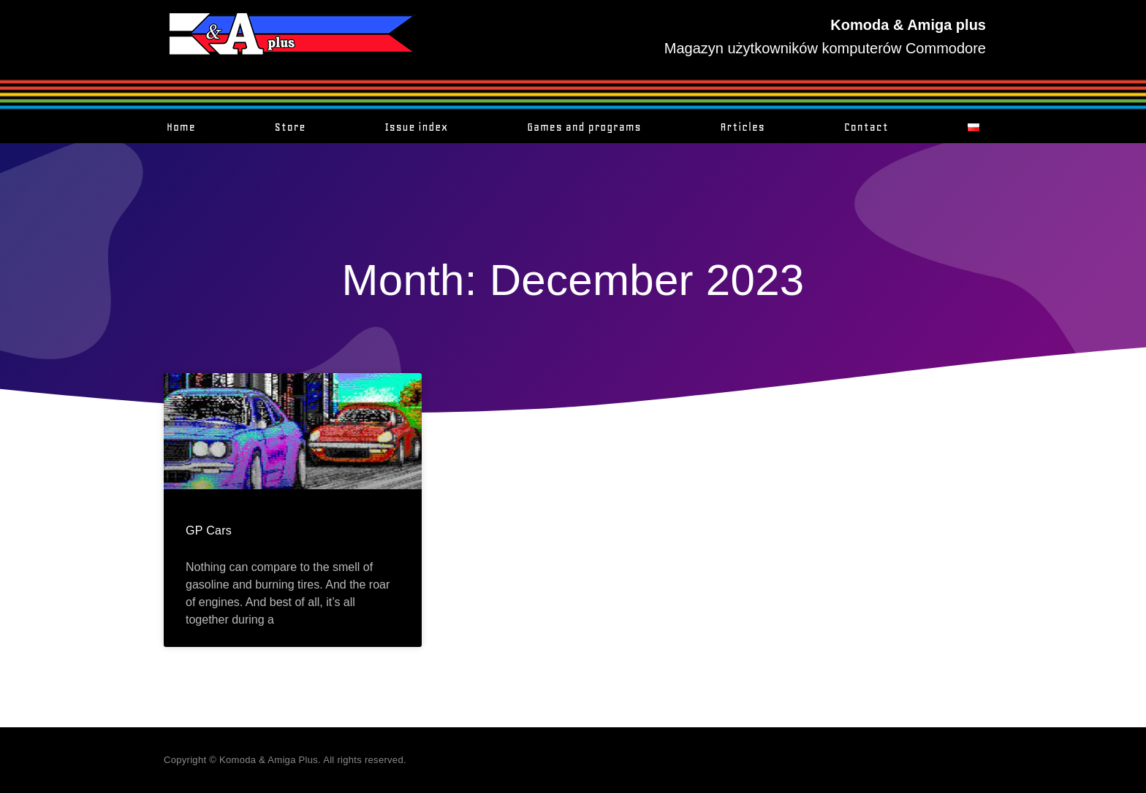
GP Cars (209, 530)
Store (290, 127)
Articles (743, 127)
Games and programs (584, 127)
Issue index (416, 127)
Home (181, 127)
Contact (866, 127)
